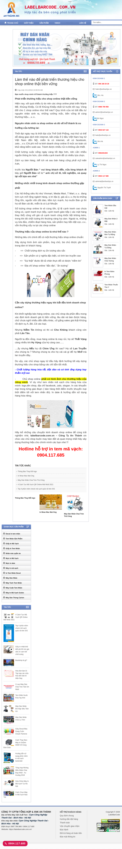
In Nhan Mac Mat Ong (25, 476)
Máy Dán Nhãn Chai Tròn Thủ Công (30, 480)
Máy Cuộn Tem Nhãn (12, 588)
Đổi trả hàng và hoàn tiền (71, 833)
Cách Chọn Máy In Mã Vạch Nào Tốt (15, 794)
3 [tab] (67, 63)
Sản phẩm (44, 23)
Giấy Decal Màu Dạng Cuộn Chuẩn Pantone (21, 731)
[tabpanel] (66, 48)
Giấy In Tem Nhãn (11, 548)
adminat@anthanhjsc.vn (104, 181)
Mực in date (9, 563)
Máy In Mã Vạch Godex (13, 593)
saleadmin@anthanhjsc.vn (105, 158)
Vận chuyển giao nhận (69, 826)
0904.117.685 (15, 843)
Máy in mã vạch (10, 568)
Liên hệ (82, 23)
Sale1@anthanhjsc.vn (103, 89)
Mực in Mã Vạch (10, 558)
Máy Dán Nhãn (10, 578)
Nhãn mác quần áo (12, 553)
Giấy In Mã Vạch (11, 543)
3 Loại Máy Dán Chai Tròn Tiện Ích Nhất (22, 686)
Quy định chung (67, 815)
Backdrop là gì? (21, 660)
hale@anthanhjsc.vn (103, 135)
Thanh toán (65, 822)
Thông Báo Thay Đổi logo (26, 471)
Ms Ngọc (98, 118)
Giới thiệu (29, 23)
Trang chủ (11, 23)
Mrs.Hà (98, 141)
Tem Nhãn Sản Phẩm (12, 538)
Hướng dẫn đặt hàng (69, 819)
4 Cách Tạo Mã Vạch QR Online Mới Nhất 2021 (34, 485)
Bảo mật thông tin (67, 837)
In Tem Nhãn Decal (12, 573)
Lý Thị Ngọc (99, 165)
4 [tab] (70, 63)
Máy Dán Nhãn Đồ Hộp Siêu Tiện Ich (22, 708)
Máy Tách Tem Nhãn (12, 583)
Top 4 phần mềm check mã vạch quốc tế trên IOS (35, 489)
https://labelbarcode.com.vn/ (20, 829)
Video (57, 23)
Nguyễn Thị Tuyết (102, 188)
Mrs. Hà (98, 95)
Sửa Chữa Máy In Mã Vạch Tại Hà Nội (22, 783)
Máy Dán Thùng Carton (13, 597)
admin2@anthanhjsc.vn (104, 112)
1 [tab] (62, 63)
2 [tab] (65, 64)
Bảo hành (64, 830)
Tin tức (69, 23)
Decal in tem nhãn (11, 534)
